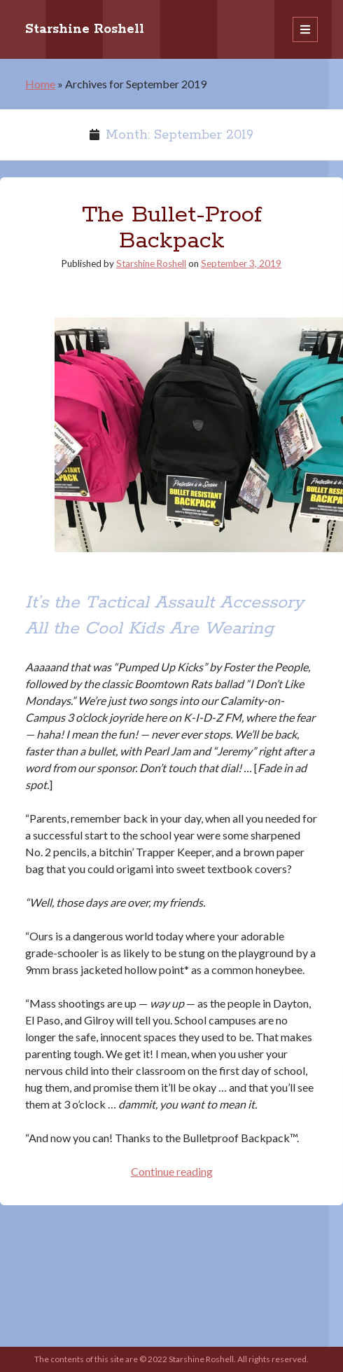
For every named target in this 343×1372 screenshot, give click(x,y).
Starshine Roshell (84, 29)
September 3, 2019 (241, 263)
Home (40, 83)
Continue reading (172, 1171)
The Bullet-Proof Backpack (172, 228)
